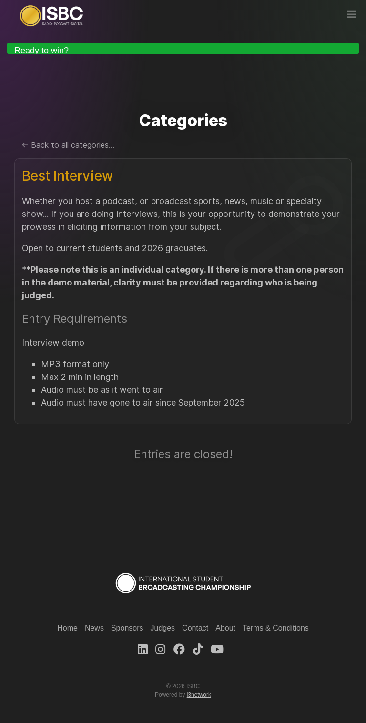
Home (67, 628)
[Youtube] (217, 649)
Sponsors (127, 628)
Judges (163, 628)
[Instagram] (160, 649)
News (94, 628)
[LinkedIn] (143, 649)
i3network (199, 695)
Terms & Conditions (276, 628)
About (225, 628)
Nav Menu (351, 14)
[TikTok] (198, 649)
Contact (195, 628)
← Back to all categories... (67, 145)
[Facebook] (179, 649)
